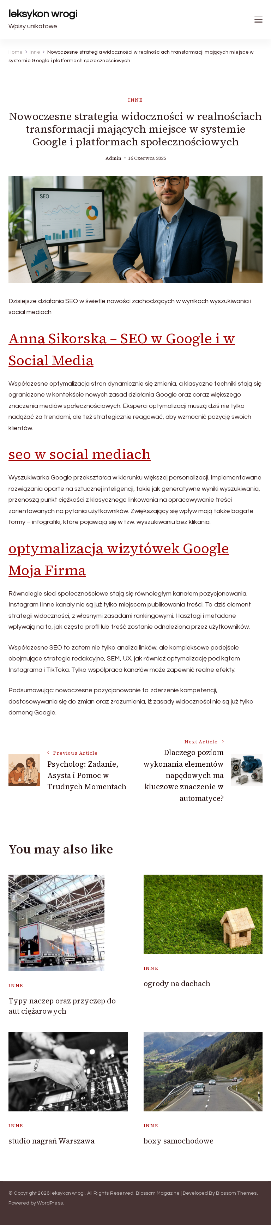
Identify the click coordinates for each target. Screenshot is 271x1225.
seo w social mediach (79, 454)
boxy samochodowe (178, 1141)
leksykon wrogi (42, 13)
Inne (135, 100)
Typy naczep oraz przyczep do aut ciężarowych (62, 1006)
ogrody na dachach (177, 983)
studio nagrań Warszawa (51, 1141)
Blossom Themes (236, 1193)
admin (113, 158)
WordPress (50, 1203)
